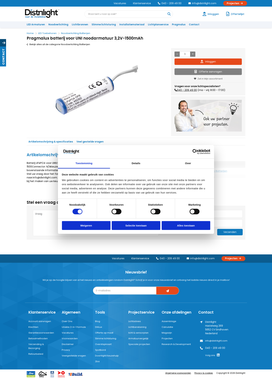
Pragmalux (178, 24)
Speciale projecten (139, 344)
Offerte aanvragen (208, 71)
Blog (97, 321)
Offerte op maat (104, 332)
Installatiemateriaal (131, 24)
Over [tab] (188, 163)
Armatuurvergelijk (138, 338)
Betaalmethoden (38, 338)
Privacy (66, 350)
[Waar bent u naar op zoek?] (169, 14)
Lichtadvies (134, 321)
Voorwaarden (70, 338)
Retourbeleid (35, 354)
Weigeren (86, 225)
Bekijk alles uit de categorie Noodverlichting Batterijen (58, 44)
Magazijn (167, 332)
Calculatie (167, 327)
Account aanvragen (39, 321)
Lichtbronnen (80, 24)
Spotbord (100, 350)
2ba (97, 361)
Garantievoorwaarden (41, 332)
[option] (97, 89)
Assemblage (169, 321)
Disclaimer (68, 344)
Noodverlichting (58, 24)
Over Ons (67, 321)
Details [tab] (136, 163)
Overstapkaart (103, 344)
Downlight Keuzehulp (107, 355)
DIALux (98, 327)
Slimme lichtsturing (104, 24)
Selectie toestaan (136, 225)
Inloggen (208, 61)
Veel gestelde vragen (90, 141)
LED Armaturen (36, 24)
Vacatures (120, 3)
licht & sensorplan (138, 332)
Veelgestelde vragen (74, 355)
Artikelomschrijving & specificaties (50, 141)
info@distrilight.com (202, 3)
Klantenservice (142, 3)
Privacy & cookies (203, 373)
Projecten (235, 3)
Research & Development (176, 344)
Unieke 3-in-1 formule (74, 327)
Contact (194, 24)
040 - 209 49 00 (169, 3)
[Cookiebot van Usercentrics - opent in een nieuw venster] (195, 151)
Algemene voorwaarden (178, 373)
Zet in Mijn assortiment (208, 78)
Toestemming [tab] (83, 163)
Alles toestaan (186, 225)
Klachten (33, 327)
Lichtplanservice (158, 24)
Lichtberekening (137, 327)
